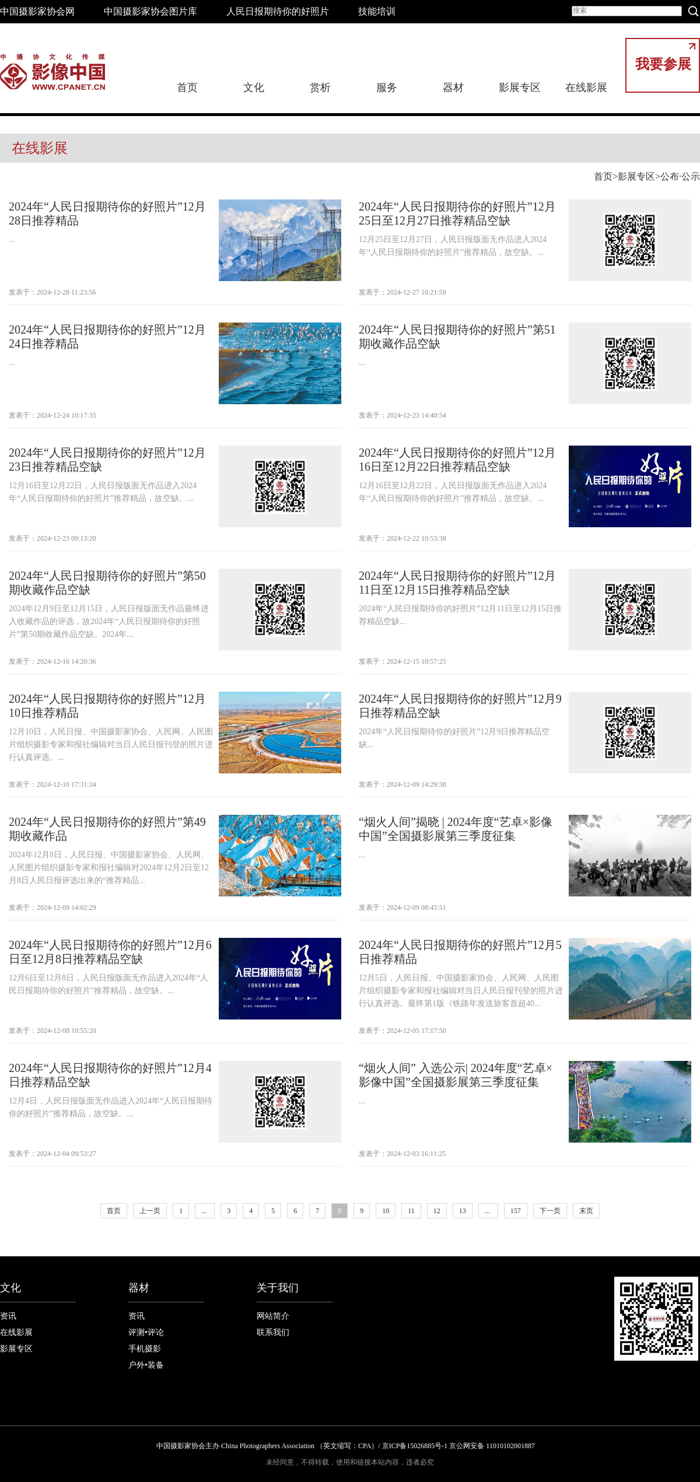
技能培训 (377, 11)
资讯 (8, 1316)
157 (515, 1211)
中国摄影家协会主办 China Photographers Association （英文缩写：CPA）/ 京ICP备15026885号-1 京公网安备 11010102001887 (345, 1446)
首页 (187, 87)
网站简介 (273, 1316)
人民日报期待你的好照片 (277, 11)
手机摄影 (144, 1348)
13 (462, 1211)
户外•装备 (146, 1365)
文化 (253, 87)
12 (436, 1211)
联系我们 (273, 1332)
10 (385, 1211)
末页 (586, 1211)
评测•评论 (146, 1332)
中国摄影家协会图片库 (150, 11)
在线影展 (586, 87)
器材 (453, 87)
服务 (386, 87)
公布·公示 (680, 176)
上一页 (149, 1211)
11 (411, 1211)
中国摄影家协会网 (37, 11)
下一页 (550, 1211)
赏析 (320, 87)
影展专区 (520, 87)
